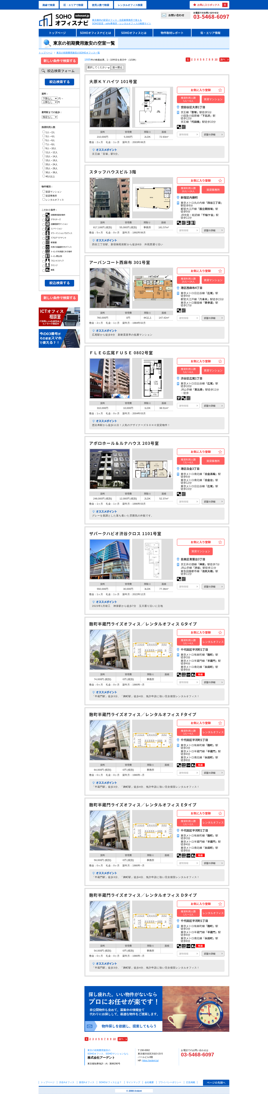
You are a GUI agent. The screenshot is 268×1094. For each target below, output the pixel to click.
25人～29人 (50, 168)
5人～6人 (49, 140)
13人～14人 (50, 156)
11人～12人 (50, 152)
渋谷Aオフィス (66, 1082)
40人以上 (49, 176)
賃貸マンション (52, 191)
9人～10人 (49, 148)
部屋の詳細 (209, 134)
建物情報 (183, 134)
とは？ (110, 1082)
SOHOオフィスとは (133, 33)
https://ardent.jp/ (150, 1060)
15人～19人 (50, 160)
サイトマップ (133, 1082)
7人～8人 (49, 144)
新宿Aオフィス (86, 1082)
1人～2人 (49, 132)
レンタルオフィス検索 (130, 5)
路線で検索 (49, 5)
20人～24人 (50, 164)
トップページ (57, 33)
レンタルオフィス (53, 199)
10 (216, 59)
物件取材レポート (172, 33)
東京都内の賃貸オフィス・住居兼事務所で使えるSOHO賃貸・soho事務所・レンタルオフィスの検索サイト (121, 22)
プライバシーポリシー (170, 1082)
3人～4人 (49, 136)
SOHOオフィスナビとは (95, 33)
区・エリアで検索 (73, 5)
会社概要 (149, 1082)
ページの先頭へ (216, 1082)
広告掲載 (190, 1082)
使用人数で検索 (100, 5)
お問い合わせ (176, 15)
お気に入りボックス (212, 5)
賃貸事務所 (50, 195)
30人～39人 (50, 172)
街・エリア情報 (210, 33)
